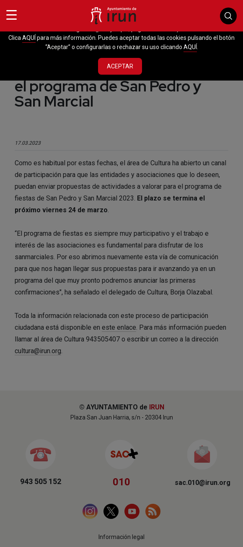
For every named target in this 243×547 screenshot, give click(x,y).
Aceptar (120, 66)
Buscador (228, 16)
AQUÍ (29, 37)
